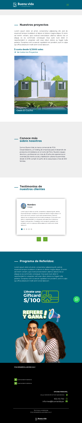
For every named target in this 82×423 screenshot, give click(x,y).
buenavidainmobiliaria (23, 379)
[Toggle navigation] (67, 5)
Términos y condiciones (41, 410)
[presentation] (39, 239)
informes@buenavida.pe (53, 401)
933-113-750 (59, 399)
